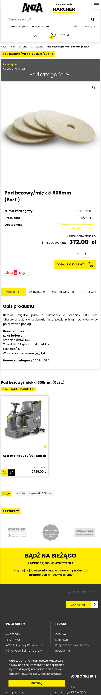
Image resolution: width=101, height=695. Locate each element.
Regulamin (62, 651)
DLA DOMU (13, 641)
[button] (94, 87)
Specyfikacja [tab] (37, 292)
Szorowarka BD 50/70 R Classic (25, 456)
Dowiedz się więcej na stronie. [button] (41, 674)
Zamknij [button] (36, 683)
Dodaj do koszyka (75, 264)
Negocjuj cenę (54, 242)
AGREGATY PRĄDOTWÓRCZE (25, 646)
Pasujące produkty (20, 389)
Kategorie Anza (50, 66)
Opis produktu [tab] (13, 292)
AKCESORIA (13, 635)
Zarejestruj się (15, 693)
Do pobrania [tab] (89, 292)
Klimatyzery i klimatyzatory (24, 651)
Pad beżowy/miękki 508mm (38, 494)
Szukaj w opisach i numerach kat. (30, 27)
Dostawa (61, 641)
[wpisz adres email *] (50, 593)
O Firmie (60, 635)
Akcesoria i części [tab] (63, 292)
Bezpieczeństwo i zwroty (72, 646)
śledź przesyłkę (84, 27)
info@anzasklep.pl (73, 693)
